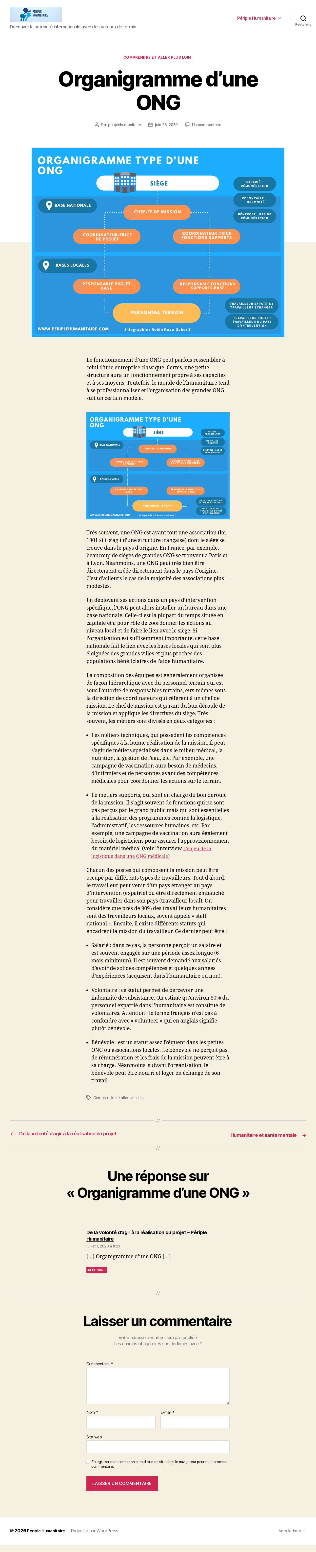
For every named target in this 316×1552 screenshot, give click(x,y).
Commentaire (99, 1371)
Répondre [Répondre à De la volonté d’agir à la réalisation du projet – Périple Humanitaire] (96, 1277)
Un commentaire (208, 133)
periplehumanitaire (123, 133)
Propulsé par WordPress (99, 1538)
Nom (92, 1420)
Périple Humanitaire (256, 21)
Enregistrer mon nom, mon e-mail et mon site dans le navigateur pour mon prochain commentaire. (159, 1471)
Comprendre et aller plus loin (158, 65)
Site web (94, 1444)
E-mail (167, 1420)
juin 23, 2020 (167, 133)
